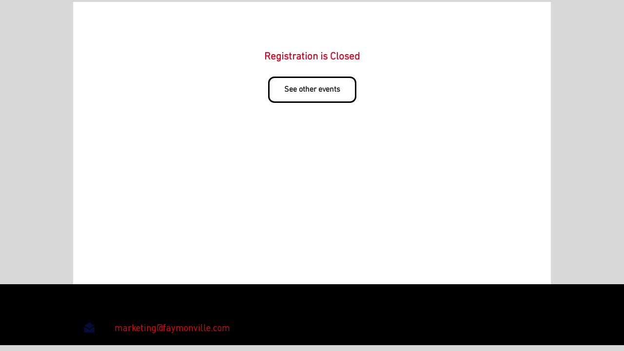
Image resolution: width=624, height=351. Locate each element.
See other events (312, 90)
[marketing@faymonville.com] (172, 327)
